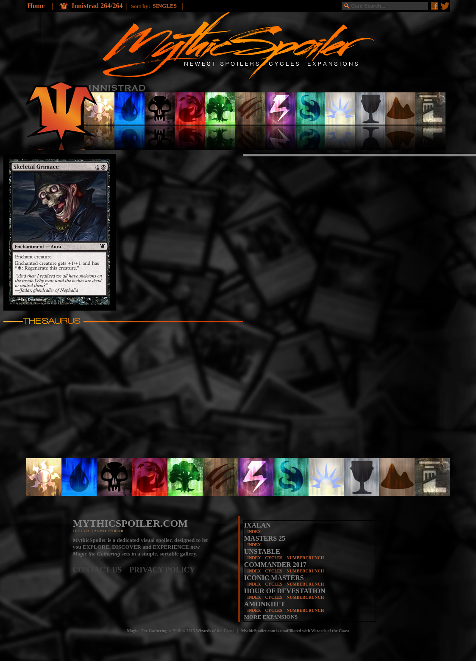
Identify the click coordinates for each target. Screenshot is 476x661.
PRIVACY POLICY (162, 570)
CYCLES (273, 557)
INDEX (254, 531)
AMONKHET (264, 604)
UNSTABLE (262, 551)
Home (36, 5)
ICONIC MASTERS (274, 577)
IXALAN (257, 525)
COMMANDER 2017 (275, 564)
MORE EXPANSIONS (271, 617)
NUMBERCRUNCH (305, 557)
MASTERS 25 (264, 538)
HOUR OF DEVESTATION (285, 590)
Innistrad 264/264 (97, 5)
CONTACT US (101, 570)
